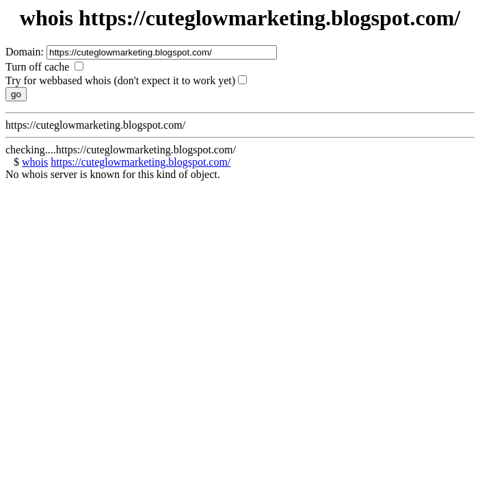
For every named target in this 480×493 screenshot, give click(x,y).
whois (35, 162)
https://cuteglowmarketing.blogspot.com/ (140, 162)
